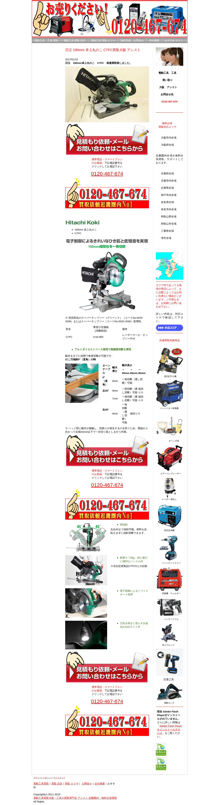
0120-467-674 (107, 173)
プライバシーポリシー (42, 778)
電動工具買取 (41, 783)
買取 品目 (56, 783)
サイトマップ (59, 778)
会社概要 (100, 783)
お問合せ (87, 783)
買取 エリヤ (71, 783)
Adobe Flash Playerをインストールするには (169, 729)
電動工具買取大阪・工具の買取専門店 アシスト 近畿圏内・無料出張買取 (75, 797)
